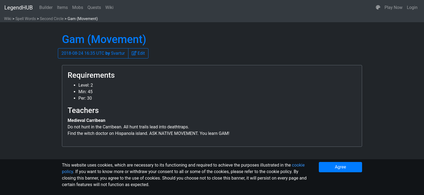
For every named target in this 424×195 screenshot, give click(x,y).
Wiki (109, 7)
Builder (46, 7)
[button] (378, 7)
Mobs (77, 7)
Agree (340, 167)
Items (62, 7)
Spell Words (25, 19)
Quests (94, 7)
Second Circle (52, 19)
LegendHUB (18, 7)
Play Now (394, 7)
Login (412, 7)
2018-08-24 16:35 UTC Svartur (93, 53)
